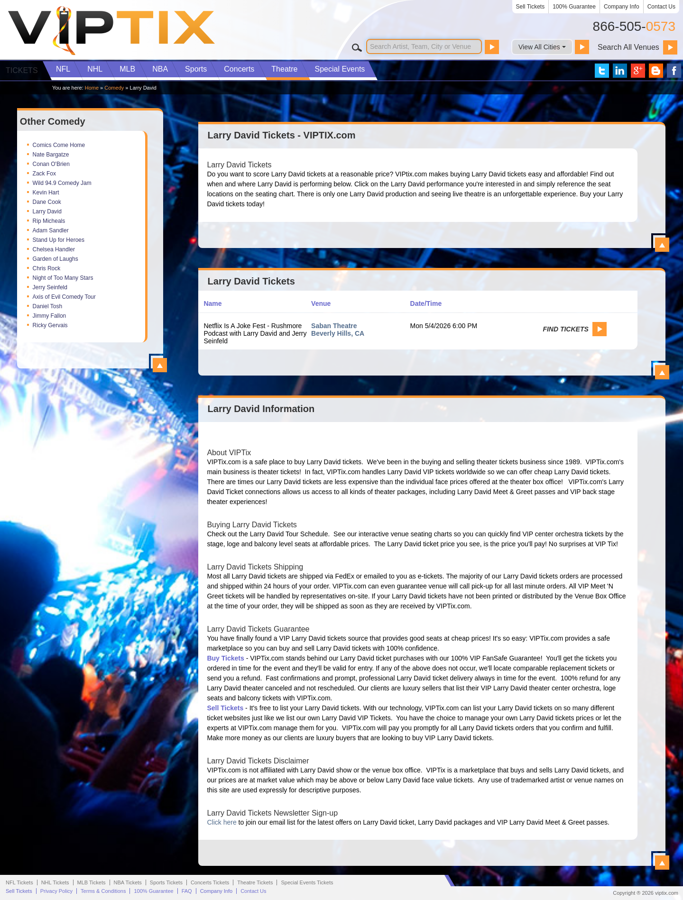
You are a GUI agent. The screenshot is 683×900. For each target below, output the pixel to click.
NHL (94, 69)
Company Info (621, 6)
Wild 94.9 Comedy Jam (62, 183)
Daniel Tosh (47, 306)
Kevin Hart (46, 192)
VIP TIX (111, 31)
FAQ (187, 891)
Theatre (284, 69)
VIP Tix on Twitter (602, 71)
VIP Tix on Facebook (674, 71)
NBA (160, 69)
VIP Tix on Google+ (638, 71)
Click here (221, 822)
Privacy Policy (56, 891)
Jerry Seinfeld (50, 287)
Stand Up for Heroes (58, 240)
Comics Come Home (59, 145)
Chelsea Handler (54, 249)
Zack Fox (44, 173)
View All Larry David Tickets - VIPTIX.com (662, 245)
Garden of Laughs (55, 259)
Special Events (339, 69)
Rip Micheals (49, 221)
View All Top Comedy (160, 365)
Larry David (47, 211)
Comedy (114, 88)
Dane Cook (47, 202)
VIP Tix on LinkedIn (620, 71)
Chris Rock (47, 268)
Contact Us (661, 6)
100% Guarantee (574, 6)
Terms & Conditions (103, 891)
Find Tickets (565, 329)
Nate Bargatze (51, 154)
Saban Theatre (334, 326)
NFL (63, 69)
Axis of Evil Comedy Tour (64, 297)
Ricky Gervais (50, 325)
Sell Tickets (530, 6)
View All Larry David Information (662, 862)
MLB (127, 69)
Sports (196, 69)
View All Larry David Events (662, 372)
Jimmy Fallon (49, 315)
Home (92, 88)
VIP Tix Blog (656, 71)
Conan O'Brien (51, 164)
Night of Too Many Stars (63, 278)
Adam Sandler (51, 230)
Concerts (239, 69)
